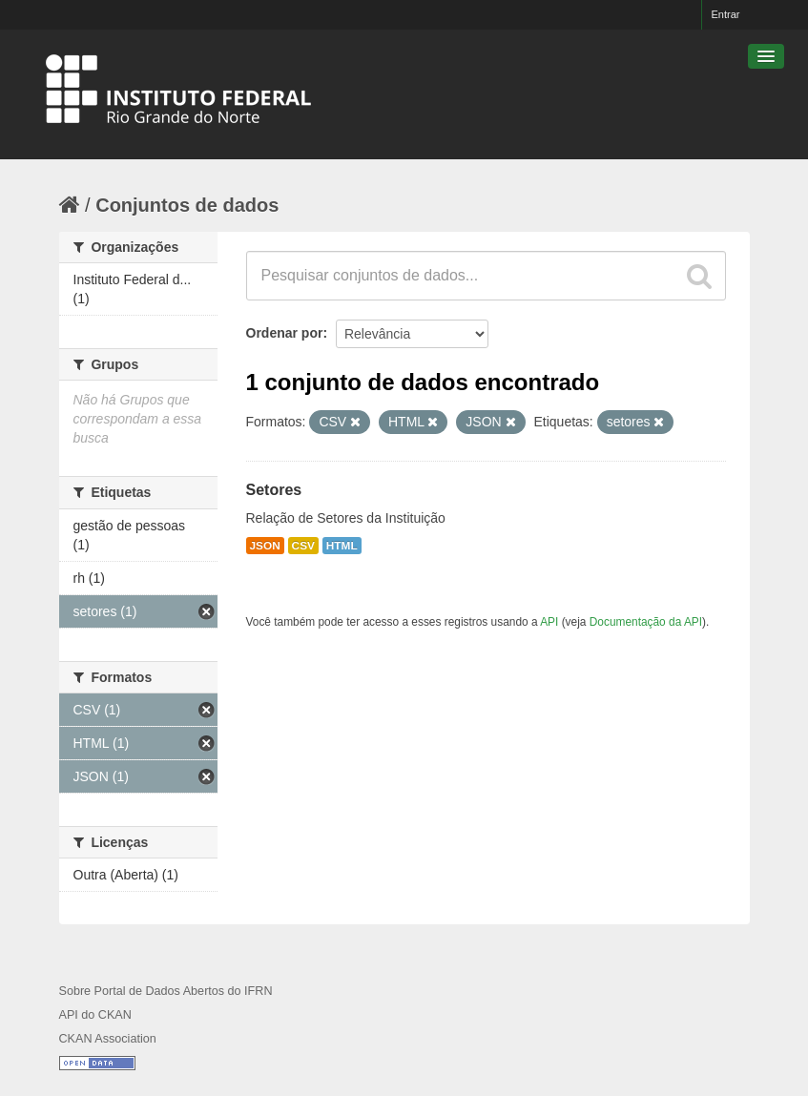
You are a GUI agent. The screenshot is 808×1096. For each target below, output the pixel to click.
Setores (274, 490)
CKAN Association (107, 1038)
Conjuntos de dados (187, 205)
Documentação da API (646, 622)
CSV (303, 545)
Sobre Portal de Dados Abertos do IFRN (166, 991)
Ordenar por (284, 333)
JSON (265, 545)
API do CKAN (95, 1015)
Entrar (726, 14)
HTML (342, 545)
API (549, 622)
